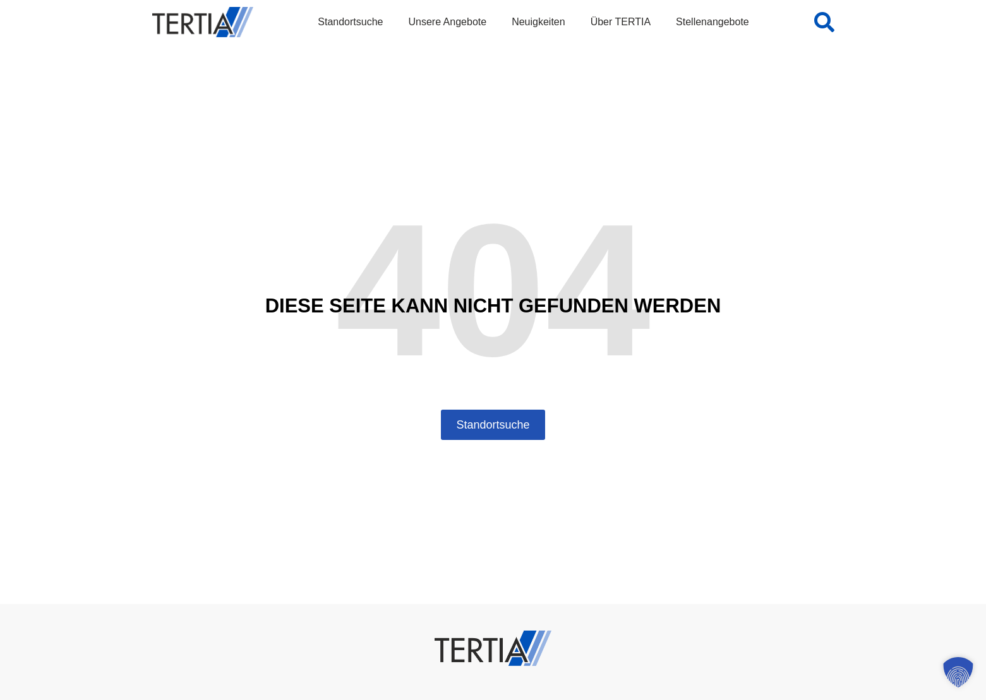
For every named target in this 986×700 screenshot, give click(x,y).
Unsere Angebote (447, 21)
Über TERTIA (621, 21)
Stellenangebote (712, 21)
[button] (958, 672)
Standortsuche (350, 21)
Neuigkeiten (538, 21)
